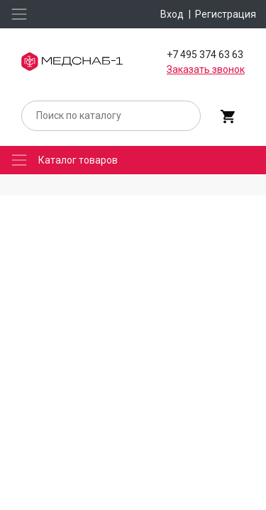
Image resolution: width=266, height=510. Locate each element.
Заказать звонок (206, 69)
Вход (172, 14)
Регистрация (225, 14)
